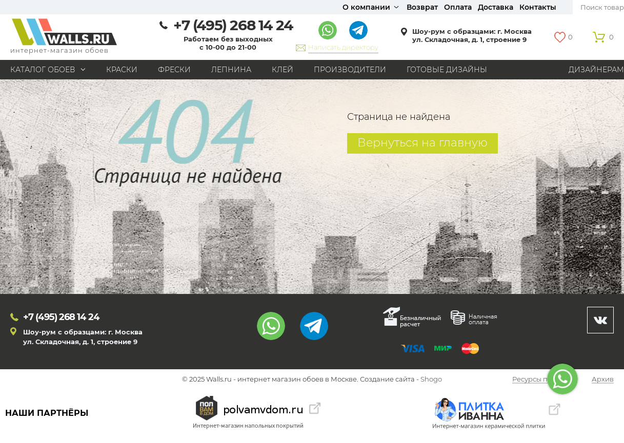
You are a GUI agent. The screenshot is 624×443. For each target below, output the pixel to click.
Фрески (174, 69)
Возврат (422, 7)
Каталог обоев (42, 69)
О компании (366, 7)
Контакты (537, 7)
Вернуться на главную (422, 143)
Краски (121, 69)
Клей (282, 69)
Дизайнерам (596, 69)
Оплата (458, 7)
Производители (350, 69)
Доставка (495, 7)
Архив (603, 379)
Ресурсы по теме (541, 379)
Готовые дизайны (447, 69)
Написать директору (343, 47)
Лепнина (231, 69)
